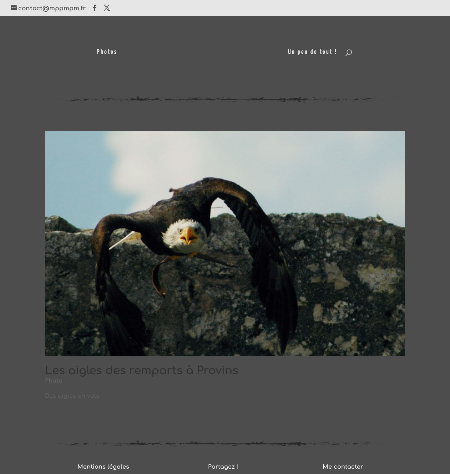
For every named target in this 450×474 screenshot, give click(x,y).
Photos (106, 52)
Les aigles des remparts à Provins (141, 371)
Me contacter (343, 467)
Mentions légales (103, 467)
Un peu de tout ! (313, 52)
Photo (53, 381)
